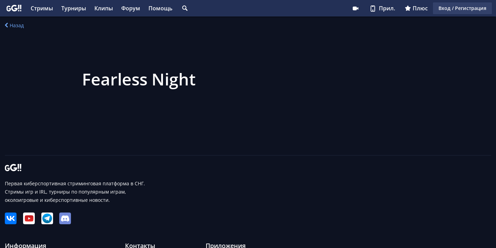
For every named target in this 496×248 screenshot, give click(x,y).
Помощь (160, 8)
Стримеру (355, 8)
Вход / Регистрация (462, 8)
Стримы (42, 8)
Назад (14, 25)
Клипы (103, 8)
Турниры (73, 8)
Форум (130, 8)
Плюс (416, 8)
